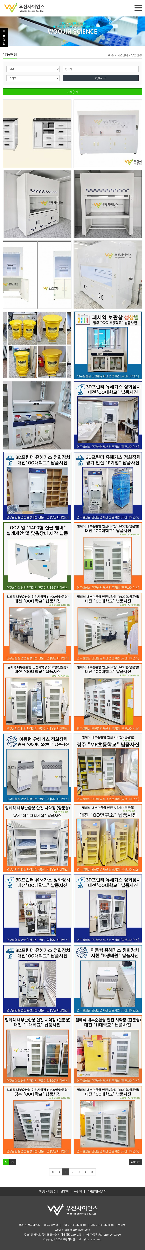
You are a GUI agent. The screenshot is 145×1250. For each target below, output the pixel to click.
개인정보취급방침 (47, 1191)
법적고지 (65, 1191)
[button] (6, 1162)
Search (100, 78)
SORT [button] (135, 1162)
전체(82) (72, 92)
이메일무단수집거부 (97, 1191)
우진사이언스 (70, 1239)
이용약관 (78, 1191)
